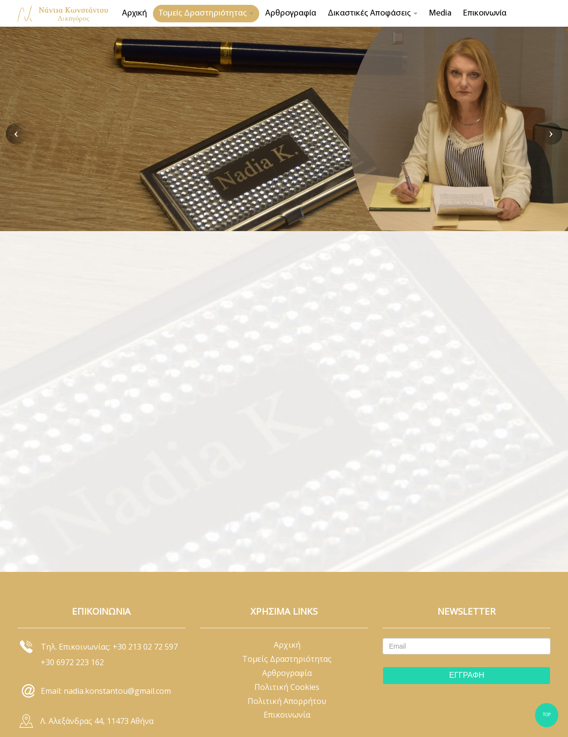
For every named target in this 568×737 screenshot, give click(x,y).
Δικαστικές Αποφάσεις (373, 13)
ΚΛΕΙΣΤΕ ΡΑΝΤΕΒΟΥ (96, 188)
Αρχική (134, 13)
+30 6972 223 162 (72, 662)
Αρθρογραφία (290, 13)
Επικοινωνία (484, 13)
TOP (547, 715)
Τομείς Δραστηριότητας (206, 13)
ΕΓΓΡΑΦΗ (466, 675)
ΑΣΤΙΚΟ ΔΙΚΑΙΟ (194, 188)
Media (440, 13)
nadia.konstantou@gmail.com (117, 691)
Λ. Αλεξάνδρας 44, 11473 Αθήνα (96, 721)
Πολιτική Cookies (286, 687)
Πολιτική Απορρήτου (287, 701)
